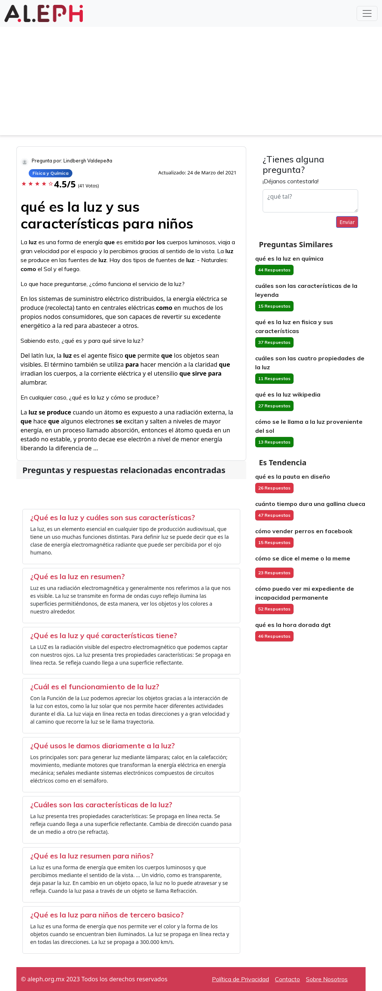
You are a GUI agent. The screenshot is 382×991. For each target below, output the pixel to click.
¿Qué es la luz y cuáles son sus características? (112, 517)
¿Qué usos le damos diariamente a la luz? (102, 745)
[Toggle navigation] (367, 13)
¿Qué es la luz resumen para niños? (92, 855)
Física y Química (50, 173)
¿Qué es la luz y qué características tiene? (103, 635)
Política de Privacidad (240, 979)
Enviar (347, 222)
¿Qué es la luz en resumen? (77, 576)
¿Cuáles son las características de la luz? (101, 804)
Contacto (287, 979)
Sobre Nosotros (327, 979)
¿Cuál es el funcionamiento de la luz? (94, 686)
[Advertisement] (191, 83)
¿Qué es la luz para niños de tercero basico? (107, 914)
